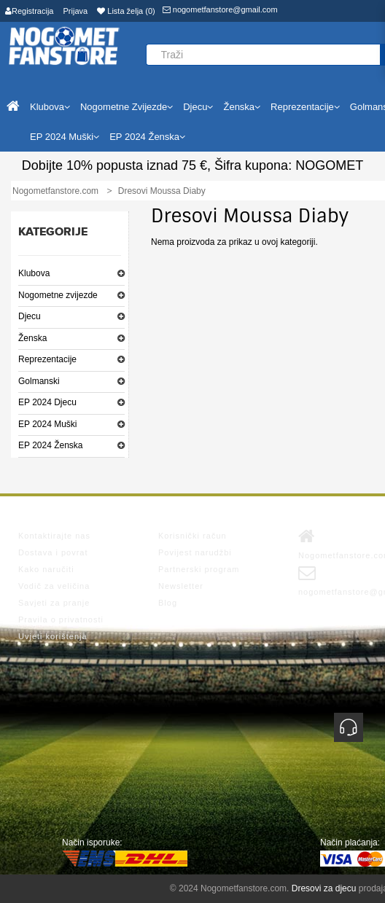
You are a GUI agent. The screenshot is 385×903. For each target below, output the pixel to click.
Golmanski (39, 381)
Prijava (75, 11)
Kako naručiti (46, 569)
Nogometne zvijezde (58, 295)
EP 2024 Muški (47, 424)
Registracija (29, 11)
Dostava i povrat (53, 552)
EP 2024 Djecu (47, 402)
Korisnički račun (192, 535)
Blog (167, 602)
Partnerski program (199, 569)
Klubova (34, 273)
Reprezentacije (47, 359)
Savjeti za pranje (54, 602)
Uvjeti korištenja (53, 636)
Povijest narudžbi (195, 552)
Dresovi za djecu (324, 888)
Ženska (32, 338)
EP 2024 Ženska (50, 445)
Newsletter (180, 586)
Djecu (29, 316)
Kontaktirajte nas (54, 535)
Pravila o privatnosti (61, 619)
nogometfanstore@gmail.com (220, 9)
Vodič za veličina (54, 586)
